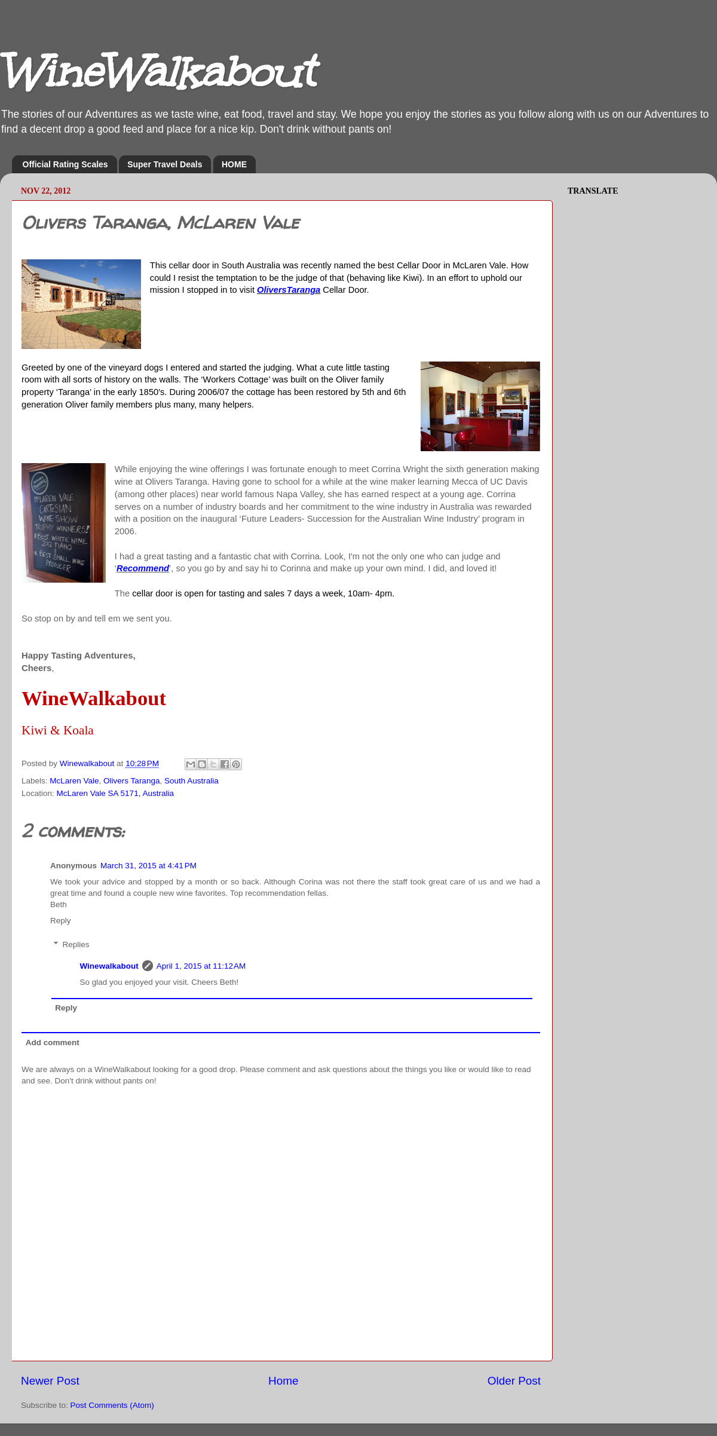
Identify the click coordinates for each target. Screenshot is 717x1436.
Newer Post (50, 1380)
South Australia (191, 780)
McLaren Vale (74, 780)
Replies (76, 944)
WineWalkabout (157, 72)
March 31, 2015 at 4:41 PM (148, 865)
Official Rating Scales (65, 164)
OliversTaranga (288, 290)
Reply (60, 920)
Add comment (52, 1042)
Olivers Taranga (131, 780)
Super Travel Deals (164, 164)
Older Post (514, 1380)
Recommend (143, 568)
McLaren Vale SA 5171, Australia (115, 793)
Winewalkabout (109, 966)
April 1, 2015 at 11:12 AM (201, 966)
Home (283, 1380)
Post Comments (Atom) (112, 1405)
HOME (234, 164)
